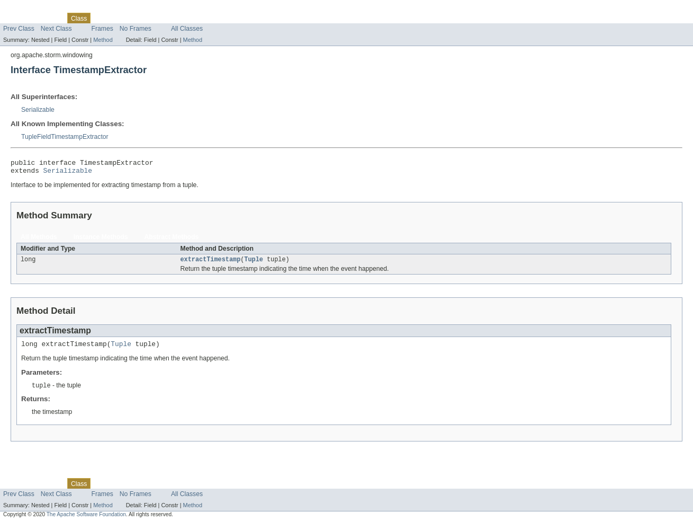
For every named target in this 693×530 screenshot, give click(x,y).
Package (49, 18)
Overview (16, 18)
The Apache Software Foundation (86, 521)
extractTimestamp (211, 263)
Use (102, 18)
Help (202, 18)
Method (102, 40)
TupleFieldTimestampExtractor (65, 136)
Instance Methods (101, 240)
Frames (102, 28)
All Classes (187, 28)
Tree (121, 18)
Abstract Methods (172, 240)
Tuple (253, 263)
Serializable (38, 109)
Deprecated (150, 18)
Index (181, 18)
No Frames (135, 28)
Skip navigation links (29, 9)
